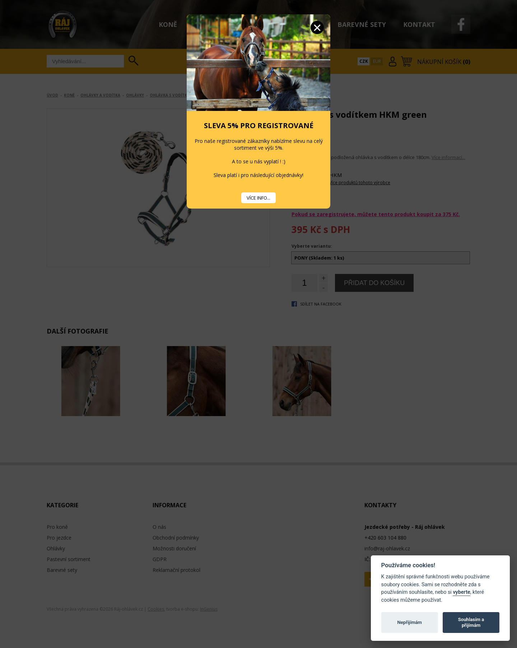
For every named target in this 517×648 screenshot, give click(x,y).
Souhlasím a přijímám (471, 622)
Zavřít (317, 27)
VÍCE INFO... (258, 198)
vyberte (461, 592)
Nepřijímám (409, 622)
